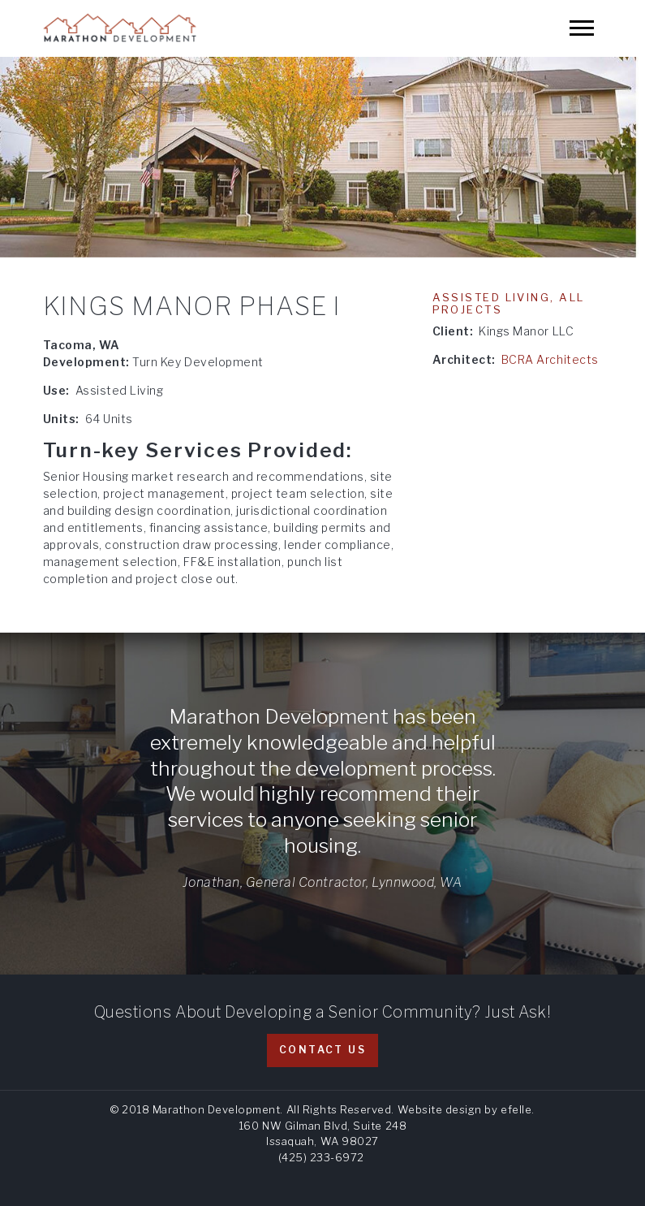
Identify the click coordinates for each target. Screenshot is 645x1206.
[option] (322, 157)
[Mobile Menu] (582, 28)
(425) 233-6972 (321, 1157)
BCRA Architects (550, 359)
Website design (440, 1109)
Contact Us (323, 1050)
